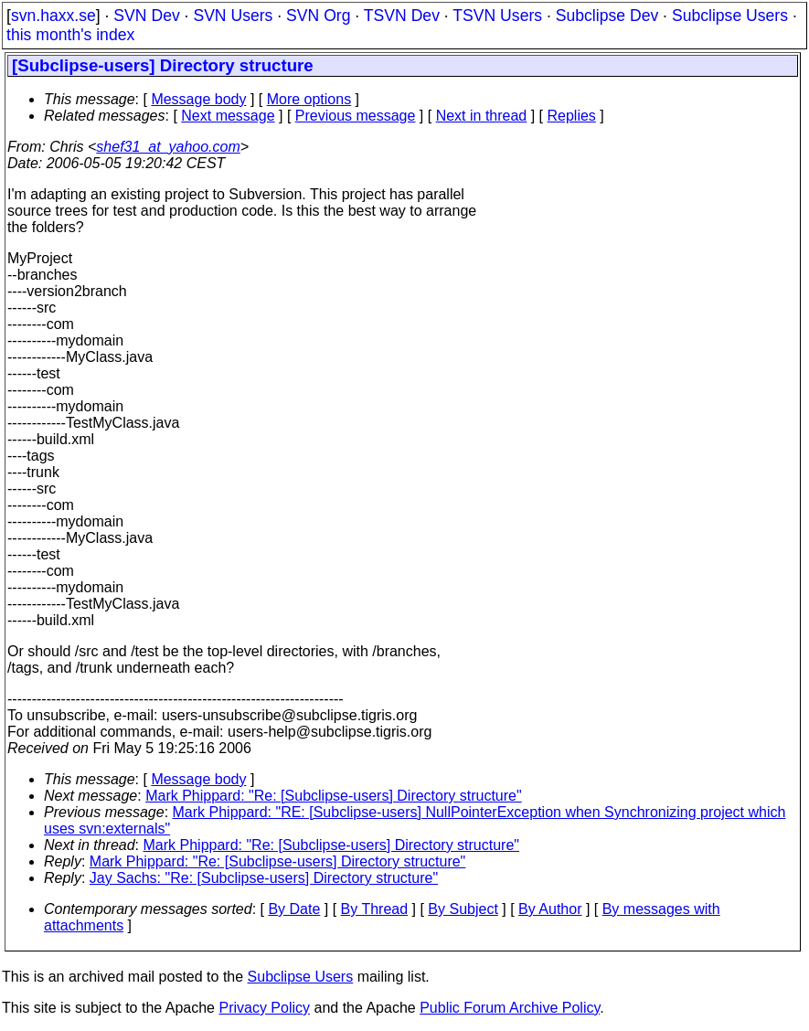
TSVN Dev (402, 15)
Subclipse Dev (607, 15)
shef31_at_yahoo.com (168, 146)
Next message (227, 115)
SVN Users (232, 15)
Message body (198, 99)
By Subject (462, 909)
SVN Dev (146, 15)
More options (309, 99)
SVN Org (318, 15)
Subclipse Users (730, 15)
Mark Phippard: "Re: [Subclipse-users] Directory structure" (333, 795)
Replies (572, 115)
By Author (549, 909)
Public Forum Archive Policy (510, 1007)
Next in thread (481, 115)
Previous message (355, 115)
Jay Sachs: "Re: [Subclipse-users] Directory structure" (264, 878)
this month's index (70, 35)
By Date (294, 909)
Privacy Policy (264, 1007)
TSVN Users (497, 15)
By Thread (375, 909)
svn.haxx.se (53, 15)
